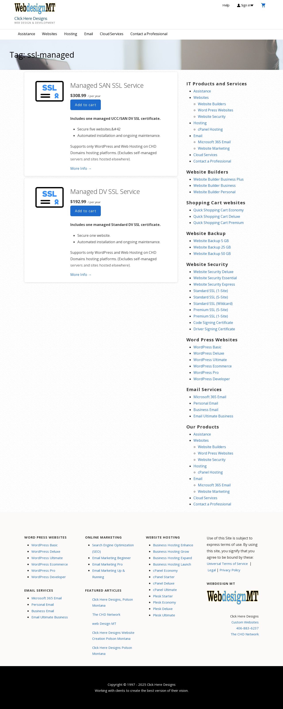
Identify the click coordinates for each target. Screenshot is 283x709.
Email (88, 33)
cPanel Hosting (210, 129)
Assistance (26, 33)
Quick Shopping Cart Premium (218, 222)
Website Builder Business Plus (218, 179)
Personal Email (205, 403)
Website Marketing (214, 148)
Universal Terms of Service (227, 563)
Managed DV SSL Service (105, 191)
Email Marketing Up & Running (108, 573)
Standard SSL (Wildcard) (213, 303)
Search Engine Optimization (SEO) (113, 548)
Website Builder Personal (214, 191)
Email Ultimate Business (213, 416)
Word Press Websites (215, 110)
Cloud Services (111, 33)
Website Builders (212, 103)
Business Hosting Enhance (173, 545)
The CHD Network (106, 614)
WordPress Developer (211, 378)
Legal (212, 570)
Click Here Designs (30, 18)
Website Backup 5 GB (211, 240)
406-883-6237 (247, 628)
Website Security (212, 116)
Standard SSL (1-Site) (210, 290)
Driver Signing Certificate (214, 329)
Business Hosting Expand (172, 558)
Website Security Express (214, 284)
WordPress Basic (207, 347)
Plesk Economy (164, 602)
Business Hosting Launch (172, 564)
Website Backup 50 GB (212, 253)
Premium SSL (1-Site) (210, 316)
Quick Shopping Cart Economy (218, 210)
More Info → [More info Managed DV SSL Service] (81, 274)
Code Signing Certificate (213, 322)
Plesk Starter (163, 596)
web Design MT (104, 623)
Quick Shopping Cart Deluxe (216, 216)
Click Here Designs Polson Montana (112, 650)
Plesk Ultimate (164, 615)
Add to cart (85, 104)
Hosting (70, 33)
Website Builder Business (214, 185)
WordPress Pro (206, 372)
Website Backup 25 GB (212, 247)
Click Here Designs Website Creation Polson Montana (113, 635)
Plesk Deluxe (163, 608)
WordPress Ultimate (210, 359)
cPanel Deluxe (163, 583)
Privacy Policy (230, 570)
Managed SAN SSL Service (106, 85)
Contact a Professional (148, 33)
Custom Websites (245, 622)
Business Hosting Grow (171, 551)
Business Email (205, 409)
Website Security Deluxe (213, 271)
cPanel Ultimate (165, 589)
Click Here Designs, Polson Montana (112, 602)
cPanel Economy (165, 570)
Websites (49, 33)
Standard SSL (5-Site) (210, 297)
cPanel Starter (164, 577)
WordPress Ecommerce (212, 366)
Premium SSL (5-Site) (210, 309)
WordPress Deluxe (208, 353)
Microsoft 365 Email (214, 142)
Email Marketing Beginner (111, 558)
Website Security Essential (215, 277)
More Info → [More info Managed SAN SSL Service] (81, 168)
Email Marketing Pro (107, 564)
